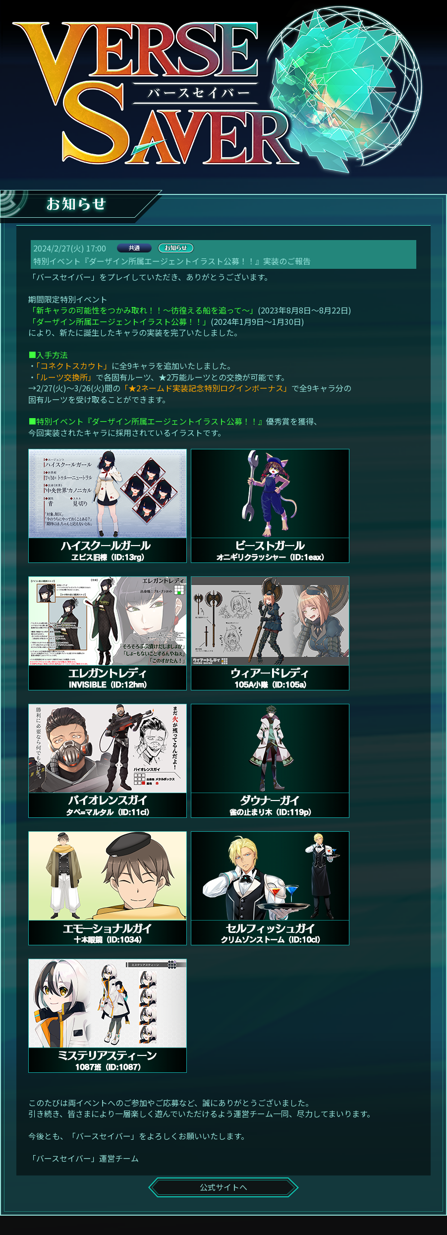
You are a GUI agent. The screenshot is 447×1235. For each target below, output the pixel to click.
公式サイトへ (223, 1187)
